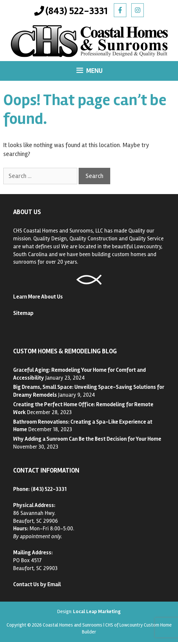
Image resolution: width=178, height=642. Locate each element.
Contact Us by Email (37, 584)
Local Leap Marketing (97, 611)
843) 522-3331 (49, 489)
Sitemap (23, 313)
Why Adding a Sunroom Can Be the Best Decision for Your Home (87, 438)
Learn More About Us (38, 296)
